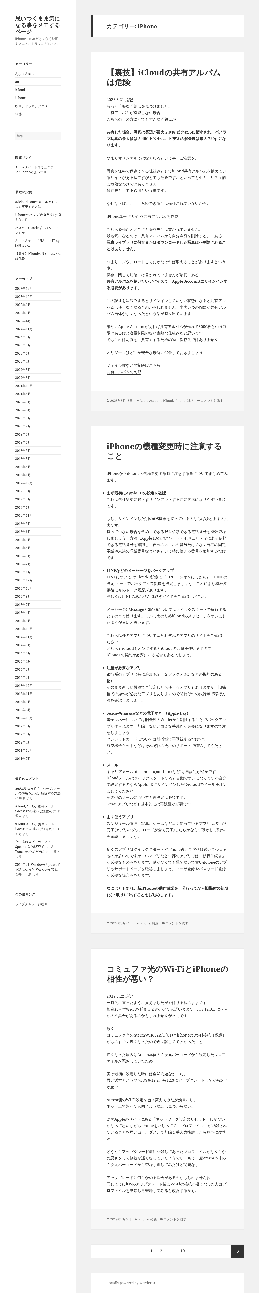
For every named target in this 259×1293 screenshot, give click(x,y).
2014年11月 (24, 637)
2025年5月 (23, 313)
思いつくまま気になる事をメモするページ (37, 25)
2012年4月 (23, 742)
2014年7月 (23, 645)
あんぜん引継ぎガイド (154, 596)
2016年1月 (23, 572)
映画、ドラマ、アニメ (31, 106)
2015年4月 (23, 612)
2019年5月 (23, 442)
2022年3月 (23, 377)
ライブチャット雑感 (29, 904)
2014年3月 (23, 669)
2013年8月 (23, 710)
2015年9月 (23, 596)
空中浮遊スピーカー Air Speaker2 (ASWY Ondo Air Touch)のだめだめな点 (35, 847)
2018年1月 (23, 475)
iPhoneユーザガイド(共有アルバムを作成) (143, 216)
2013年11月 (24, 693)
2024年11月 (24, 329)
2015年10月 (24, 588)
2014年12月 (24, 629)
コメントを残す (211, 400)
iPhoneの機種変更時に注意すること (164, 451)
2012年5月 (23, 734)
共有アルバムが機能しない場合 (133, 112)
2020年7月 (23, 402)
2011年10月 (24, 750)
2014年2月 (23, 677)
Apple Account (26, 73)
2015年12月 (24, 580)
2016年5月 (23, 540)
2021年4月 (23, 394)
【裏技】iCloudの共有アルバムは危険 (164, 77)
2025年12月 (24, 288)
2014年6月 (23, 653)
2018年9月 (23, 450)
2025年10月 (24, 296)
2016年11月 (24, 515)
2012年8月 (23, 726)
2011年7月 (23, 758)
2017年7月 (23, 491)
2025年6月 (23, 304)
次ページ (237, 1251)
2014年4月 (23, 661)
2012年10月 (24, 718)
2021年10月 (24, 386)
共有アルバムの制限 (124, 371)
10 (182, 1251)
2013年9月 (23, 702)
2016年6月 (23, 531)
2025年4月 (23, 321)
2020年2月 (23, 426)
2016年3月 (23, 556)
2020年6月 (23, 410)
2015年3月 (23, 621)
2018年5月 (23, 458)
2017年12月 (24, 483)
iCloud (20, 90)
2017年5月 (23, 499)
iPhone (20, 98)
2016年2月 (23, 564)
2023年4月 (23, 361)
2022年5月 (23, 369)
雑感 (18, 114)
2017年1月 (23, 507)
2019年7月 (23, 434)
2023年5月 (23, 353)
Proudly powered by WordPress (131, 1283)
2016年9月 (23, 523)
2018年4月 (23, 467)
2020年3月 (23, 418)
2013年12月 (24, 685)
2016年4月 (23, 548)
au (17, 81)
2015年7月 (23, 604)
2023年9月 (23, 345)
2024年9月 (23, 337)
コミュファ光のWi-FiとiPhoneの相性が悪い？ (167, 973)
